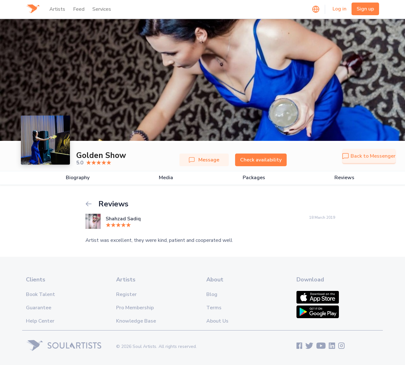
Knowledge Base (136, 321)
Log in (339, 8)
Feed (78, 9)
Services (101, 9)
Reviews (344, 177)
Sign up (365, 8)
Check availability (261, 159)
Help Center (40, 321)
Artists (57, 9)
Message (204, 159)
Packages (254, 177)
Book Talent (40, 294)
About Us (217, 321)
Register (126, 294)
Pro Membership (135, 308)
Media (166, 177)
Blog (211, 294)
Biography (78, 177)
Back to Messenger (369, 156)
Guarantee (38, 308)
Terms (213, 308)
